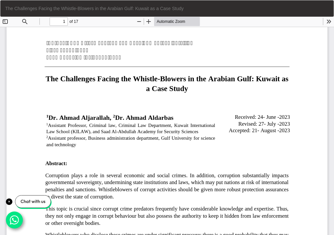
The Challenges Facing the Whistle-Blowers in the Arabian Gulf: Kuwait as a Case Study (94, 8)
